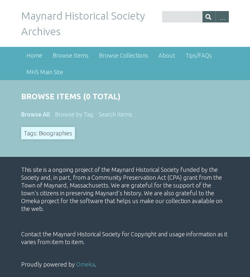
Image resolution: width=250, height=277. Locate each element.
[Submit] (209, 16)
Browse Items (71, 55)
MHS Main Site (44, 72)
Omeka (85, 264)
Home (34, 55)
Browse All (35, 114)
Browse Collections (123, 55)
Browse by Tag (74, 114)
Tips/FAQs (199, 55)
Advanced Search (222, 16)
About (167, 55)
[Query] (195, 16)
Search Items (115, 114)
